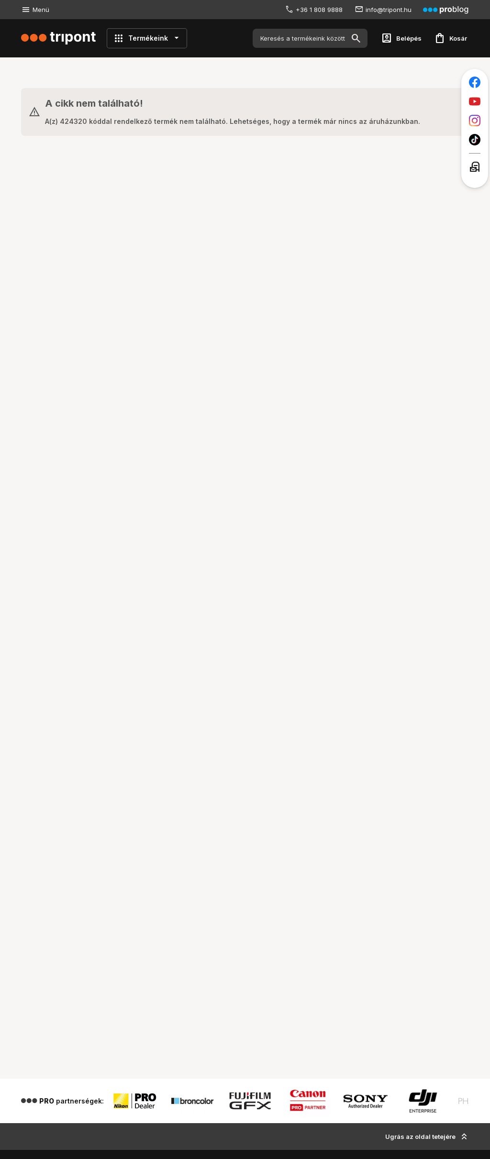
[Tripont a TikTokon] (474, 139)
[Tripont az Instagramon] (474, 120)
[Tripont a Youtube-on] (474, 101)
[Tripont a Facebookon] (474, 82)
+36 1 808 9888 (319, 9)
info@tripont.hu (389, 9)
